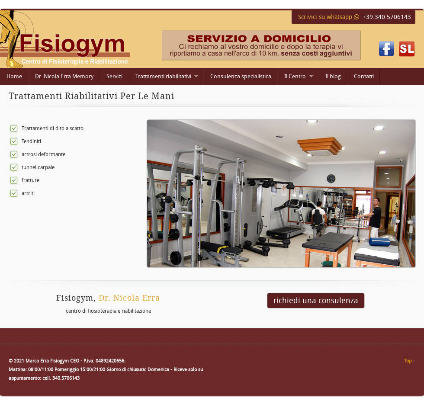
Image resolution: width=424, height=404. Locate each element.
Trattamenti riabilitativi (163, 77)
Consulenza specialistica (240, 76)
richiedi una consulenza (315, 300)
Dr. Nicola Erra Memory (64, 76)
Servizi (114, 76)
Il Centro (295, 77)
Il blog (333, 76)
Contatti (364, 76)
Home (14, 76)
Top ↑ (409, 361)
